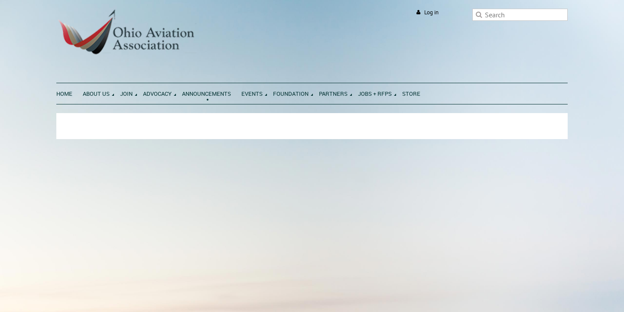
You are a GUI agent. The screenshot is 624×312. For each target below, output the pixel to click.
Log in (431, 12)
